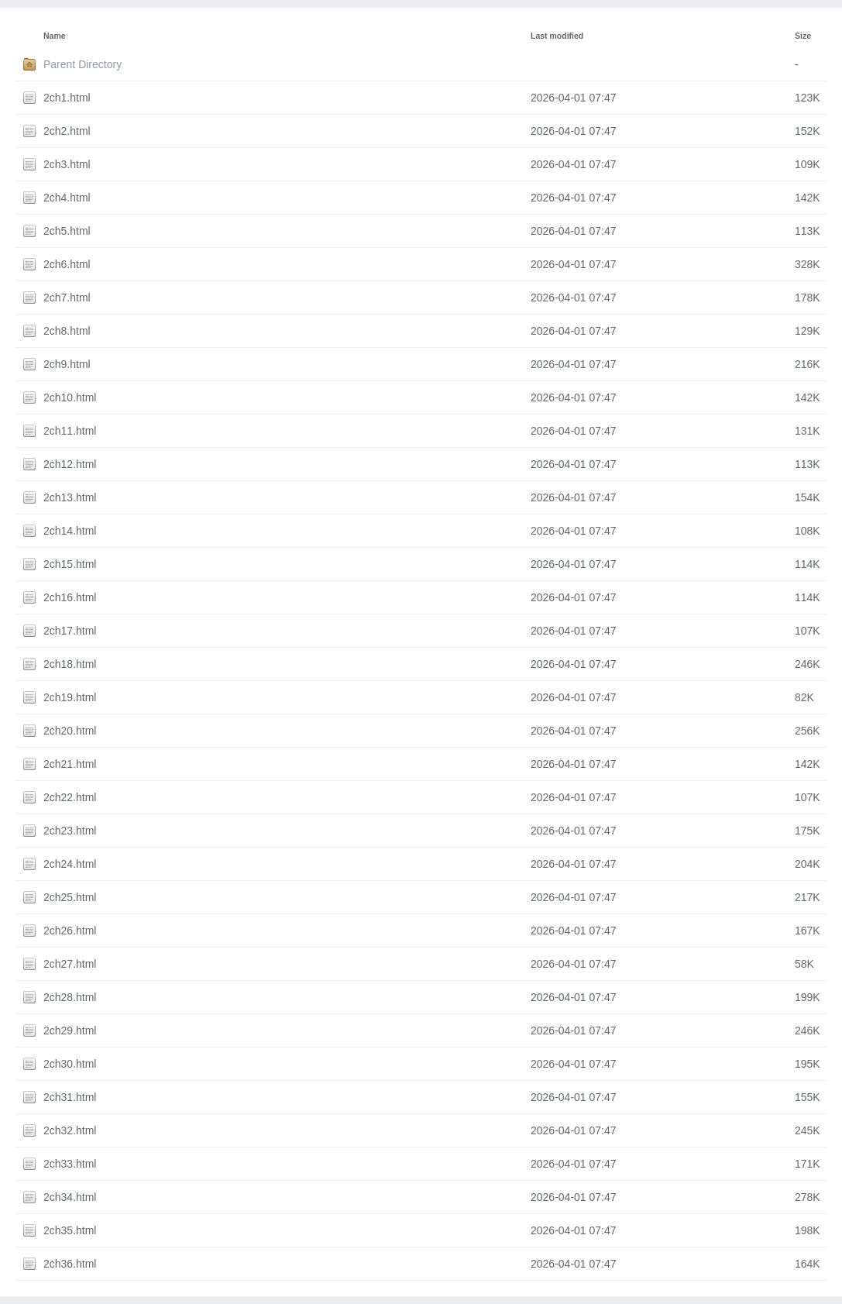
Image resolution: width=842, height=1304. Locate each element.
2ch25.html (69, 897)
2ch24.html (69, 864)
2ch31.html (69, 1097)
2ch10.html (69, 397)
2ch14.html (69, 531)
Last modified (557, 35)
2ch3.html (67, 164)
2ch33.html (69, 1164)
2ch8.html (67, 331)
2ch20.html (69, 730)
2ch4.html (67, 197)
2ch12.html (69, 464)
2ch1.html (67, 97)
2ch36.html (69, 1264)
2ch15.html (69, 564)
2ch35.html (69, 1230)
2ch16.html (69, 597)
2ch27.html (69, 964)
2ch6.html (67, 264)
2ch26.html (69, 930)
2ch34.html (69, 1197)
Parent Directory (82, 64)
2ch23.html (69, 830)
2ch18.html (69, 664)
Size (803, 35)
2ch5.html (67, 231)
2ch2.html (67, 131)
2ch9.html (67, 364)
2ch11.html (69, 431)
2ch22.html (69, 797)
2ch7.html (67, 297)
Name (54, 35)
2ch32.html (69, 1130)
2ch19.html (69, 697)
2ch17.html (69, 630)
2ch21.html (69, 764)
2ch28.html (69, 997)
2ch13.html (69, 497)
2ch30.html (69, 1064)
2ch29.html (69, 1030)
